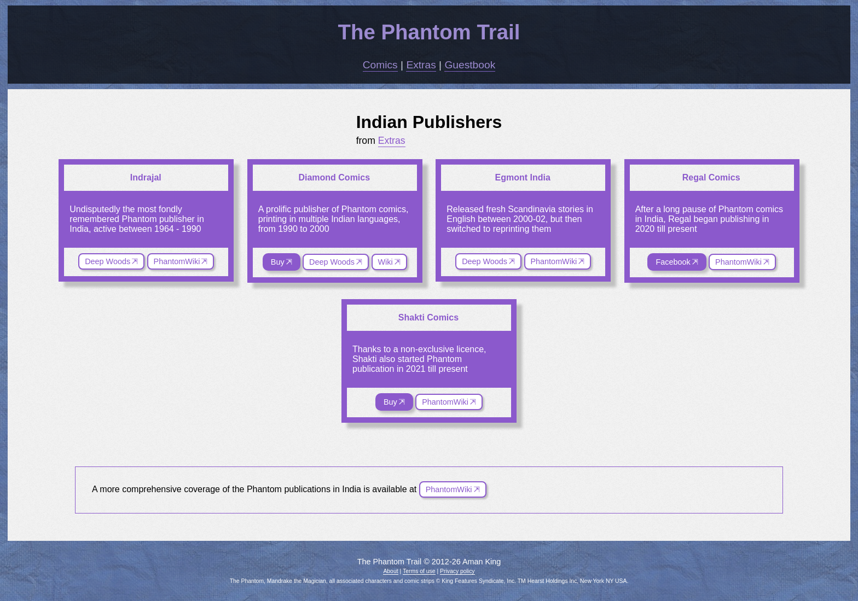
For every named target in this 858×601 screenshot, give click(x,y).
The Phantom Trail (429, 32)
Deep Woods (107, 261)
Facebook (673, 262)
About (390, 571)
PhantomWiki (177, 261)
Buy (278, 262)
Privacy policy (457, 571)
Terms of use (419, 571)
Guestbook (469, 65)
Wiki (385, 262)
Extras (421, 65)
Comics (380, 65)
